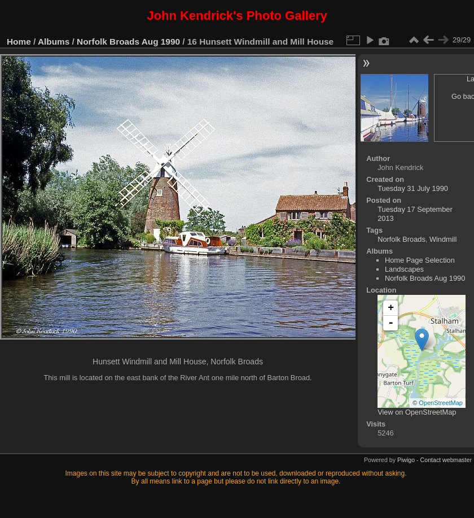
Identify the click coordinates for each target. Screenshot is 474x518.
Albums (53, 41)
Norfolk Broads (401, 239)
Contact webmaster (446, 459)
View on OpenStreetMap (417, 412)
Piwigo (406, 459)
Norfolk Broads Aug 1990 (128, 41)
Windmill (443, 239)
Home (19, 41)
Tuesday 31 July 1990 (413, 188)
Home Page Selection (420, 260)
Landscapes (404, 269)
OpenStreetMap (441, 402)
